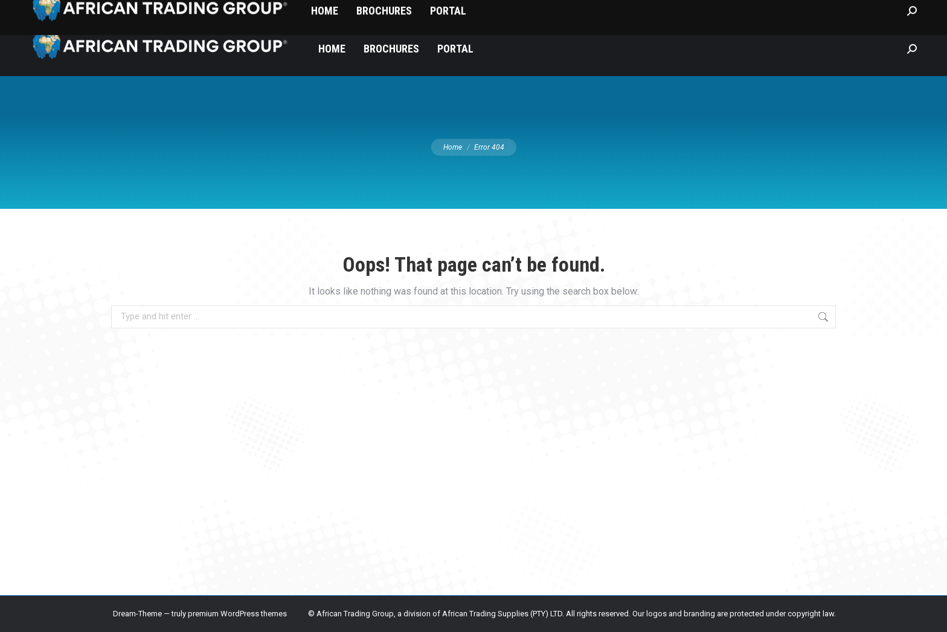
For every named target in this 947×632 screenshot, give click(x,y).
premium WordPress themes (237, 613)
